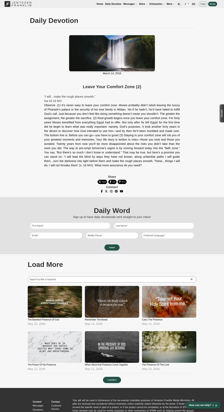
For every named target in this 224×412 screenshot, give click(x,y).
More (171, 4)
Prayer (203, 4)
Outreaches (157, 4)
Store (143, 4)
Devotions (38, 410)
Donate (213, 4)
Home (100, 4)
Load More (112, 380)
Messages (130, 4)
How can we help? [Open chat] (203, 405)
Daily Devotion (113, 4)
